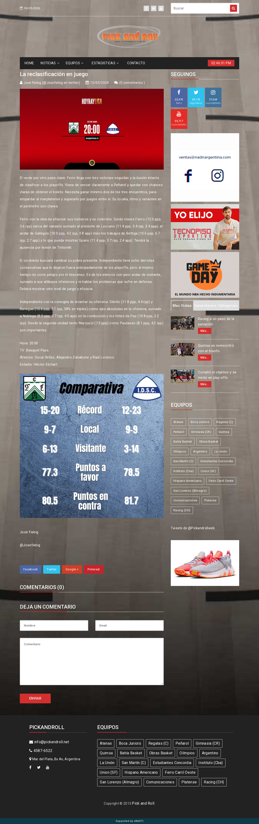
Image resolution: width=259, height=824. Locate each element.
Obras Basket (208, 441)
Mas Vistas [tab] (182, 305)
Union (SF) (208, 471)
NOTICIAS (50, 63)
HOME (29, 63)
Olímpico (179, 451)
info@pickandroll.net (49, 742)
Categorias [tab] (227, 305)
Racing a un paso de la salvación (216, 321)
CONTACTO (136, 63)
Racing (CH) (181, 510)
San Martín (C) (183, 461)
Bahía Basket (182, 441)
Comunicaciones (185, 500)
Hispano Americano (187, 480)
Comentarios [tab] (205, 305)
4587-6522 (40, 750)
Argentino (200, 451)
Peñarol (178, 432)
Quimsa (223, 432)
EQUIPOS (74, 63)
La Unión (220, 451)
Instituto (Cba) (183, 471)
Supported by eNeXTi (130, 821)
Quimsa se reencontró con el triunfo (216, 348)
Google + (72, 569)
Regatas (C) (224, 422)
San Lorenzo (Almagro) (190, 490)
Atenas (178, 422)
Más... (205, 331)
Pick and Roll (143, 803)
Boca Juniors (200, 422)
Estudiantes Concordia (217, 461)
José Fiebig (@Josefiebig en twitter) (52, 83)
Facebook (30, 569)
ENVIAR (35, 698)
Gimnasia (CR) (201, 432)
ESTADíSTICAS (105, 63)
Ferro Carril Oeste (221, 480)
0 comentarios (132, 83)
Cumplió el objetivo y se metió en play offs (217, 375)
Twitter (51, 569)
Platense (210, 500)
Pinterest (94, 569)
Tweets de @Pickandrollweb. (193, 528)
